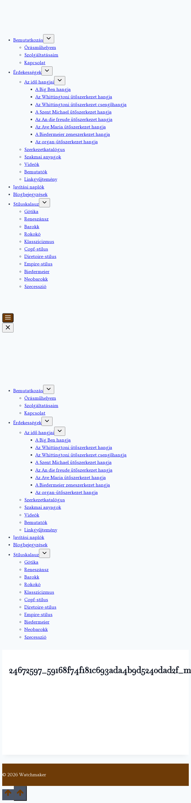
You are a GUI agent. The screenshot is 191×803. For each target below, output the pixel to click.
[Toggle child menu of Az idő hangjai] (59, 80)
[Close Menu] (8, 327)
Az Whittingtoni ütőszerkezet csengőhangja (81, 104)
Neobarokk (36, 279)
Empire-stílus (38, 264)
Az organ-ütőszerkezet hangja (66, 141)
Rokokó (32, 234)
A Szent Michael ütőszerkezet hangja (73, 112)
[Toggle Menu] (8, 318)
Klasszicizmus (39, 241)
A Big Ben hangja (53, 89)
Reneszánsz (36, 219)
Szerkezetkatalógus (44, 149)
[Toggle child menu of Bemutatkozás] (48, 38)
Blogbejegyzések (30, 194)
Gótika (31, 211)
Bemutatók (35, 171)
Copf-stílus (36, 249)
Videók (31, 164)
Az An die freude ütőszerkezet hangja (73, 119)
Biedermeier (36, 271)
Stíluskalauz (26, 204)
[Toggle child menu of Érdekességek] (47, 71)
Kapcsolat (34, 62)
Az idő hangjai (39, 82)
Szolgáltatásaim (41, 55)
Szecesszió (35, 286)
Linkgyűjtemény (40, 179)
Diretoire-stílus (40, 256)
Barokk (31, 226)
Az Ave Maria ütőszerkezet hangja (70, 127)
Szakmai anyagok (42, 157)
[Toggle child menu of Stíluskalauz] (44, 202)
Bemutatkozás (28, 40)
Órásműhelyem (40, 47)
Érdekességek (27, 72)
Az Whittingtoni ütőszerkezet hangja (73, 97)
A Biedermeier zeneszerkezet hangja (72, 134)
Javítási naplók (28, 187)
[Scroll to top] (8, 794)
